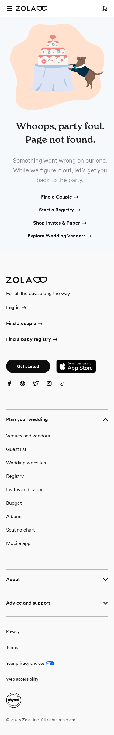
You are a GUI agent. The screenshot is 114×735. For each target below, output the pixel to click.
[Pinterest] (26, 387)
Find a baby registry (32, 339)
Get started (28, 366)
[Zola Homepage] (31, 8)
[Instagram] (53, 387)
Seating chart (20, 530)
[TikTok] (66, 387)
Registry (15, 476)
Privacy (12, 631)
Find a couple (24, 323)
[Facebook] (12, 387)
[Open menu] (9, 8)
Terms (12, 647)
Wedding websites (26, 463)
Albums (14, 516)
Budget (14, 503)
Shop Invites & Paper (60, 223)
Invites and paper (24, 489)
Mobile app (18, 543)
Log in (16, 308)
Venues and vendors (28, 436)
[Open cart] (105, 8)
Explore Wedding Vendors (60, 236)
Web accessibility (22, 679)
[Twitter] (39, 387)
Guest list (16, 449)
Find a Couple (60, 197)
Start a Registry (60, 210)
